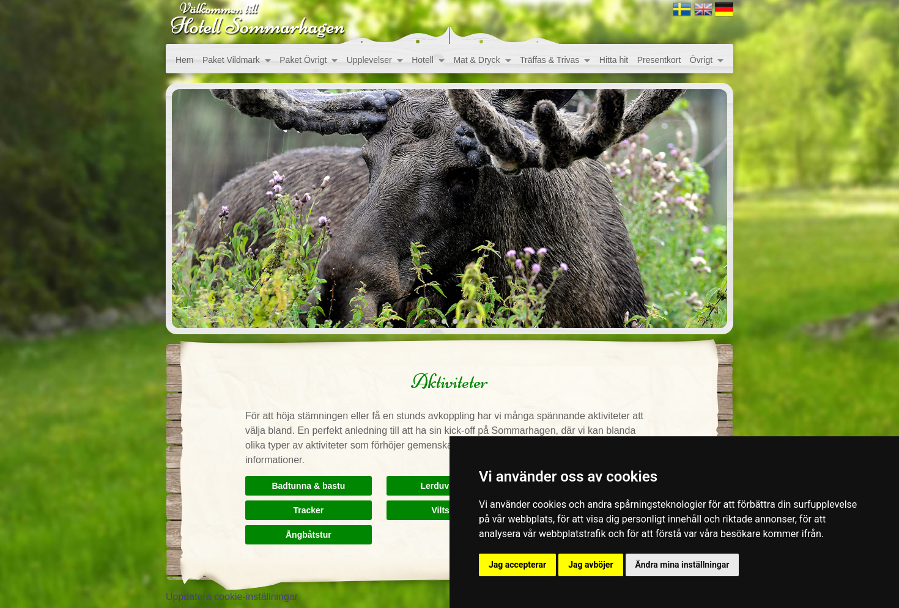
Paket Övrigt (303, 60)
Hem (185, 60)
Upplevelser (369, 60)
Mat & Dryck (476, 60)
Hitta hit (613, 60)
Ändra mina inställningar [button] (682, 565)
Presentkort (659, 60)
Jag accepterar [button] (517, 565)
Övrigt (701, 60)
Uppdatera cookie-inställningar (232, 597)
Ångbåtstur (308, 535)
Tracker (308, 510)
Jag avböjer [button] (590, 565)
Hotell (423, 60)
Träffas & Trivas (549, 60)
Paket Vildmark (231, 60)
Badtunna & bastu (308, 486)
